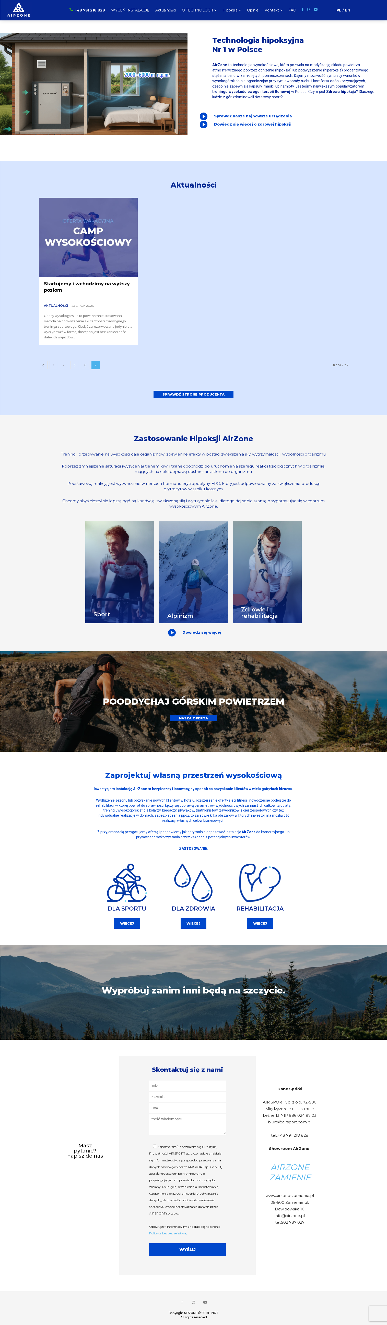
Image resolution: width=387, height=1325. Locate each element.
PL (338, 10)
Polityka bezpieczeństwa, (168, 1232)
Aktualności (56, 306)
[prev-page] (43, 365)
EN (347, 10)
